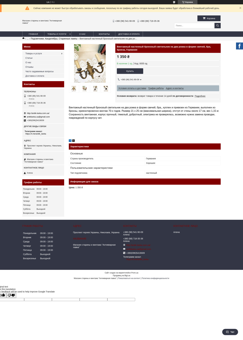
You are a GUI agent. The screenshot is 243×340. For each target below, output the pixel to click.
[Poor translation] (11, 295)
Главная (33, 34)
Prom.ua (134, 273)
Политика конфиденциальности (155, 278)
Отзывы (29, 67)
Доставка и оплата (129, 34)
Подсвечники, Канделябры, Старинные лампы (54, 38)
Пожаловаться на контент (129, 278)
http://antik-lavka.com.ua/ (38, 113)
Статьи (28, 58)
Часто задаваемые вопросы (39, 71)
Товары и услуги (56, 34)
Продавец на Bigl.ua (121, 275)
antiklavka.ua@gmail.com (38, 117)
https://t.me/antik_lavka (35, 134)
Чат (230, 332)
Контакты (104, 34)
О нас (82, 34)
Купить (130, 71)
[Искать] (217, 25)
